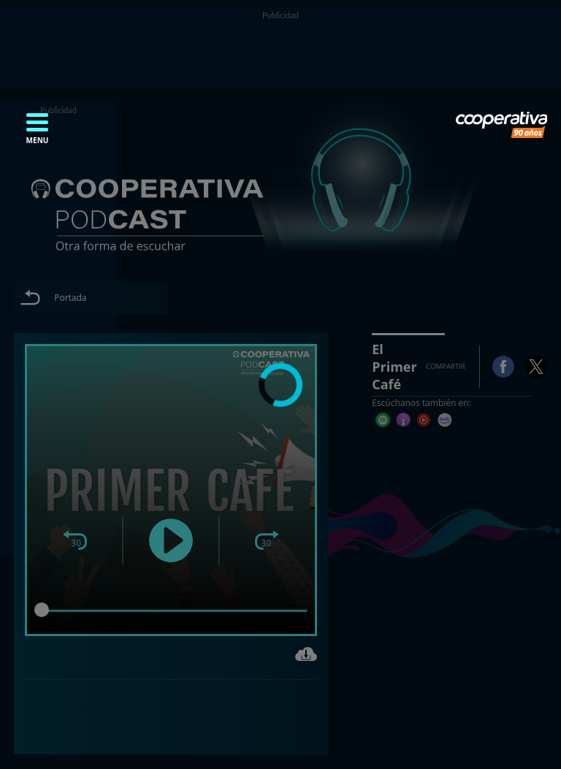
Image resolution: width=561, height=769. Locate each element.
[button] (37, 133)
